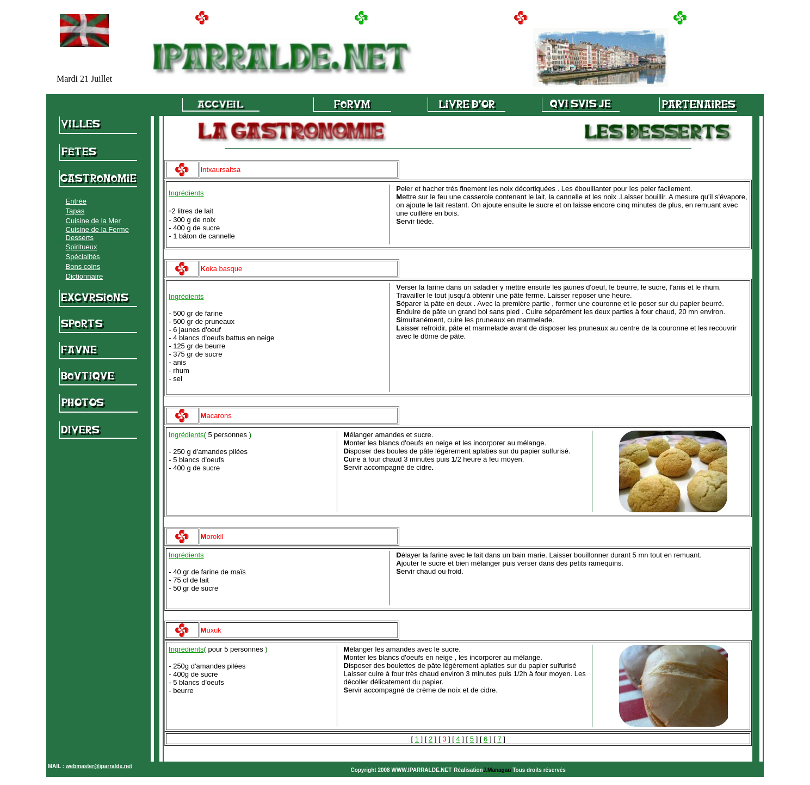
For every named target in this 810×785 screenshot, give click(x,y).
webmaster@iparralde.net (99, 766)
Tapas (75, 211)
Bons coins (83, 266)
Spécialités (83, 257)
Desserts (80, 238)
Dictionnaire (84, 276)
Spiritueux (81, 247)
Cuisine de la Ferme (97, 229)
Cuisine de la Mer (93, 221)
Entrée (76, 201)
